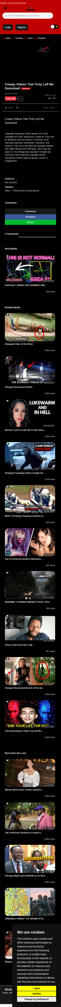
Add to (52, 108)
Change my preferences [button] (36, 999)
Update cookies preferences (13, 3)
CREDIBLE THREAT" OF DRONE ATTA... (25, 918)
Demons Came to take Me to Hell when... (25, 430)
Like (9, 107)
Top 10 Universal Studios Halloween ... (24, 559)
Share (46, 108)
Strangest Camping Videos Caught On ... (25, 473)
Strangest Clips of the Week (19, 344)
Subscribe (10, 98)
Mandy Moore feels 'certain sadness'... (24, 789)
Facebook (30, 217)
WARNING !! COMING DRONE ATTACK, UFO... (28, 602)
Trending (18, 38)
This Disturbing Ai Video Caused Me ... (24, 731)
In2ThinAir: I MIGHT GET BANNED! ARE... (26, 285)
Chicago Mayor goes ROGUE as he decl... (26, 875)
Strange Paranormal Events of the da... (24, 688)
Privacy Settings (7, 1005)
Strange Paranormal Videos (19, 387)
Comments (30, 211)
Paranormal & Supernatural (26, 190)
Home (7, 38)
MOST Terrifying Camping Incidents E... (24, 516)
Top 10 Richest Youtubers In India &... (23, 832)
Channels (40, 38)
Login (8, 27)
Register (22, 27)
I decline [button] (36, 993)
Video (29, 38)
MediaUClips (11, 93)
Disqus (30, 222)
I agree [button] (36, 988)
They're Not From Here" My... (19, 645)
